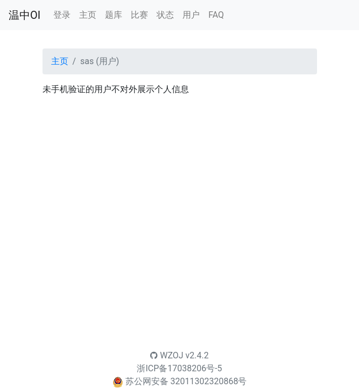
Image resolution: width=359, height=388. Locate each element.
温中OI (24, 15)
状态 (165, 15)
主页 (87, 15)
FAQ (216, 15)
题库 (113, 15)
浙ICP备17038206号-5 (179, 368)
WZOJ (166, 355)
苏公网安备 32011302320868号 (186, 381)
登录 (62, 15)
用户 (191, 15)
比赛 (139, 15)
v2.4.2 (197, 355)
